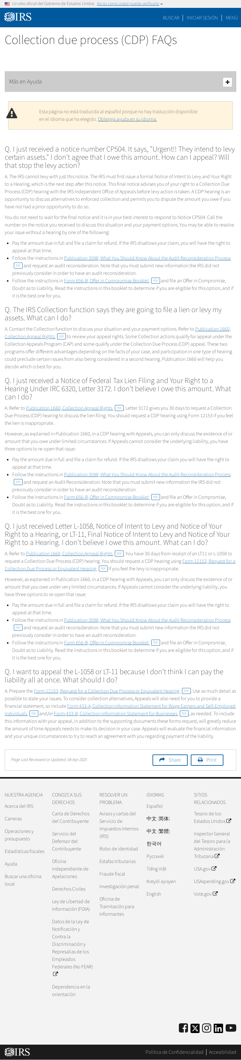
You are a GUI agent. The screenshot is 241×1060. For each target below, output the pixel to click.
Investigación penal (119, 886)
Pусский (155, 856)
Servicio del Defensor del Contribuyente (66, 841)
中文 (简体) (158, 818)
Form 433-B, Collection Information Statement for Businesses (121, 713)
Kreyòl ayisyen (161, 881)
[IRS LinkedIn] (218, 1030)
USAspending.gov (214, 881)
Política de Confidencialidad (175, 1052)
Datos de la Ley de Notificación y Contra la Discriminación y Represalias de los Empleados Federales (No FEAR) (72, 948)
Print (211, 760)
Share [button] (175, 760)
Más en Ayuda (120, 82)
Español (155, 806)
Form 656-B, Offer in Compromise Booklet (112, 280)
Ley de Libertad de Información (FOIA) (71, 905)
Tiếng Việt (157, 869)
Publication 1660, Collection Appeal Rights (75, 408)
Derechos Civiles (68, 889)
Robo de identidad (118, 848)
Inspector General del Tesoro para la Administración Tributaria (212, 845)
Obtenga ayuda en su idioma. (127, 119)
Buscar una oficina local (23, 880)
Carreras (13, 818)
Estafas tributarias (117, 861)
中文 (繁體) (158, 831)
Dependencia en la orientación (71, 990)
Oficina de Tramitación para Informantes (116, 907)
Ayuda (11, 863)
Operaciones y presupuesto (19, 835)
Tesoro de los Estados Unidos (212, 817)
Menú (232, 18)
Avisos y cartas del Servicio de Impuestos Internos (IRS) (118, 825)
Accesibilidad (222, 1052)
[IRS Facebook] (183, 1028)
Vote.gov (205, 894)
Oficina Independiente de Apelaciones (70, 869)
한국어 (154, 843)
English (154, 894)
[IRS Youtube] (231, 1028)
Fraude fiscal (112, 874)
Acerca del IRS (19, 806)
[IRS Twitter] (195, 1030)
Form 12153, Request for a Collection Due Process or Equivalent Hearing (112, 691)
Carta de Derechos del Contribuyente (70, 817)
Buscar (171, 18)
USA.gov (205, 869)
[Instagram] (206, 1028)
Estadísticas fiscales (24, 851)
